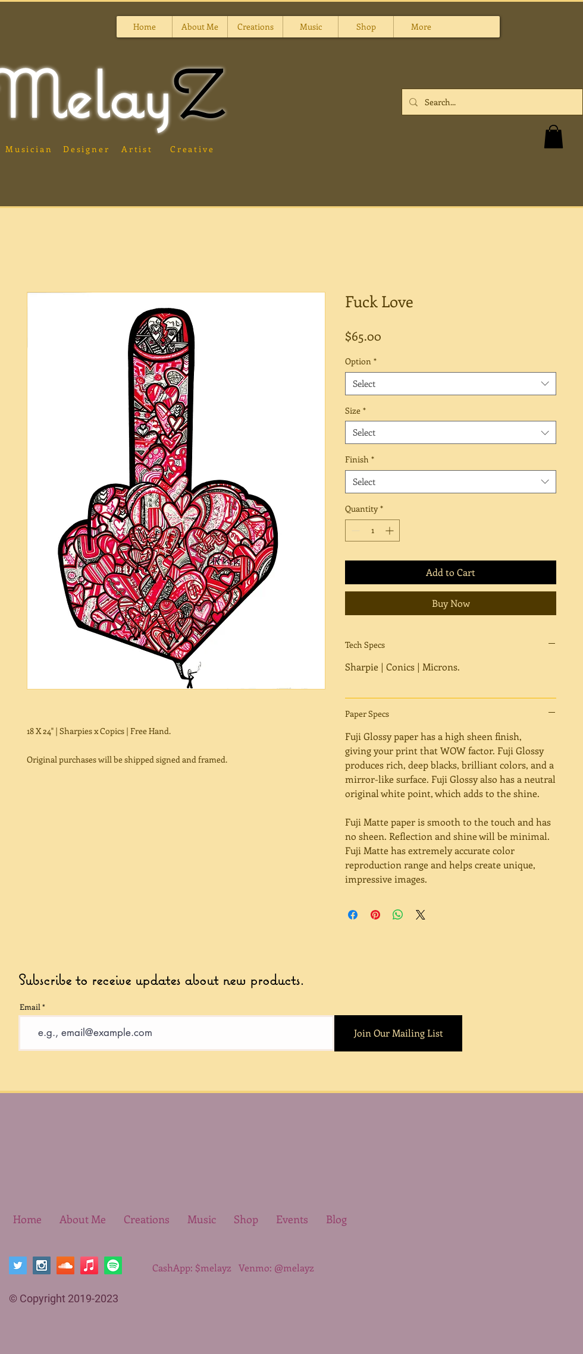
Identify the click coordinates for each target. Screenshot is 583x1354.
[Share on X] (420, 915)
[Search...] (491, 102)
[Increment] (390, 530)
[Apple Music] (89, 1265)
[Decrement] (354, 530)
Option (361, 361)
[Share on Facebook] (353, 915)
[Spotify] (113, 1265)
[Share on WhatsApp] (398, 915)
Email (30, 1006)
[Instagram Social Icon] (42, 1265)
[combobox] (450, 383)
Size (355, 410)
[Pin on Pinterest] (375, 915)
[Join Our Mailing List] (398, 1033)
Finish (359, 459)
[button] (255, 26)
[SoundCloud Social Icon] (65, 1265)
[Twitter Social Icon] (18, 1265)
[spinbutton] (372, 530)
